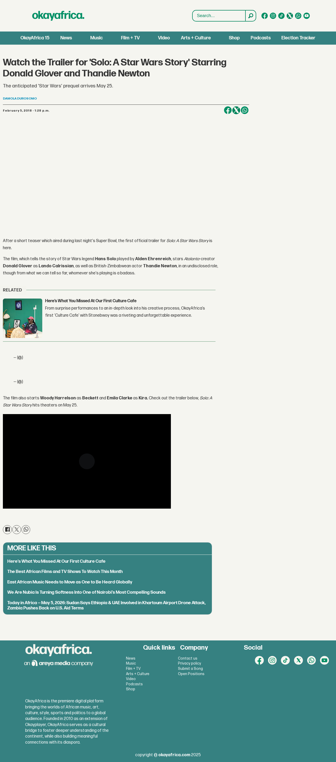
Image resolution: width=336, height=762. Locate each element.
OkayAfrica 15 (34, 38)
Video (164, 38)
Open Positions (191, 674)
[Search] (250, 16)
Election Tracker (298, 38)
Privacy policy (189, 663)
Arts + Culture (196, 38)
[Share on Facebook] (228, 110)
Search (192, 10)
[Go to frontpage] (58, 16)
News (66, 38)
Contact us (187, 658)
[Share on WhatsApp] (245, 110)
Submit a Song (190, 668)
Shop (234, 38)
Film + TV (130, 38)
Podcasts (261, 38)
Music (96, 38)
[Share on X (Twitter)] (236, 110)
